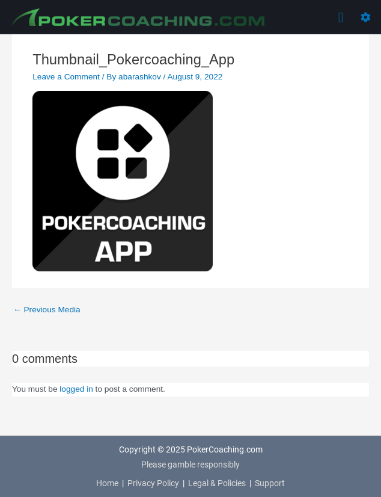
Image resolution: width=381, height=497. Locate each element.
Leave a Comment (66, 76)
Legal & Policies (217, 483)
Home (107, 483)
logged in (76, 389)
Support (270, 483)
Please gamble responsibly (190, 464)
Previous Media (47, 309)
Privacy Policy (153, 483)
